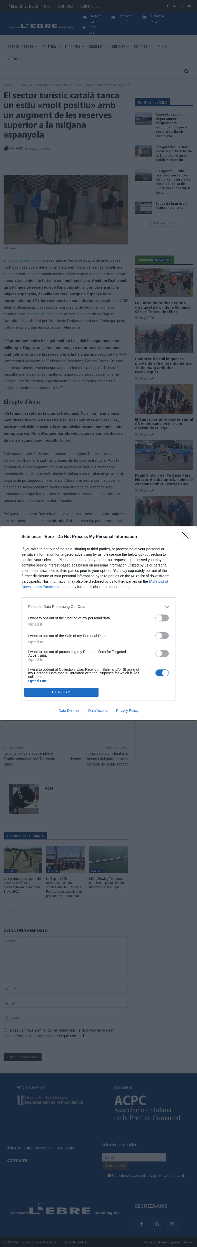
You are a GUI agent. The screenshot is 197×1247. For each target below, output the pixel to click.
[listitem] (98, 606)
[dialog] (98, 623)
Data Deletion (69, 710)
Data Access (98, 710)
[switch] (162, 618)
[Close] (187, 537)
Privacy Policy (127, 710)
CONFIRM (61, 692)
